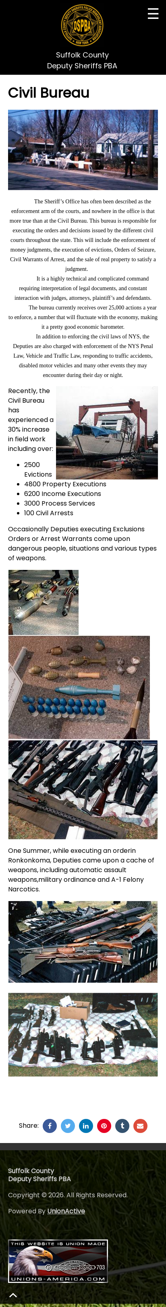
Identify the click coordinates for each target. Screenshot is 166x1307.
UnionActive (66, 1211)
